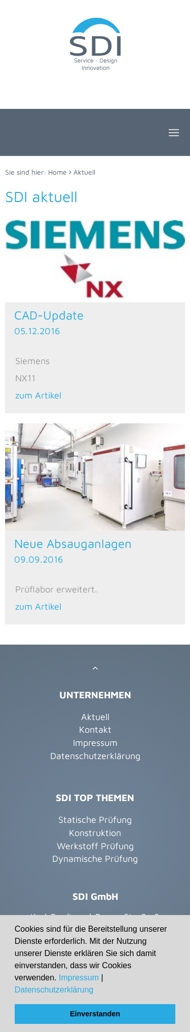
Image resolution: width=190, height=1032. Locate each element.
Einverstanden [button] (95, 1014)
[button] (97, 990)
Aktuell (84, 172)
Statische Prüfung (95, 819)
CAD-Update (49, 315)
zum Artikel (38, 395)
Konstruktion (95, 832)
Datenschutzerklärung (54, 989)
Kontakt (95, 729)
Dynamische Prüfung (95, 858)
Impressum (79, 977)
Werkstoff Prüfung (95, 846)
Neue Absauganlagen (73, 543)
